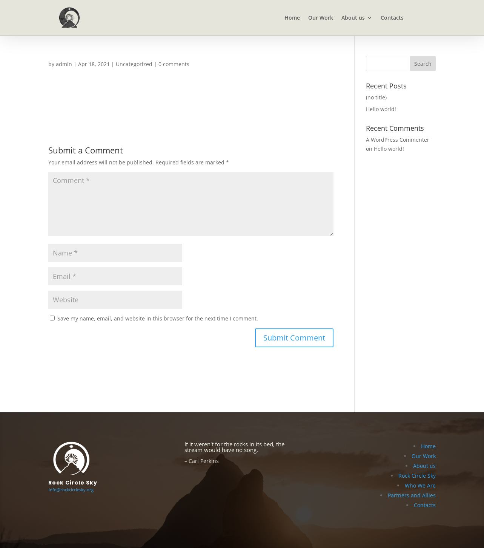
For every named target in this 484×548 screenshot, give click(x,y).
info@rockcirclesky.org (71, 489)
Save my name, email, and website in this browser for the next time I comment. (157, 318)
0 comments (173, 64)
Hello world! (381, 109)
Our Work (320, 18)
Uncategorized (134, 64)
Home (292, 18)
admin (64, 64)
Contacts (392, 18)
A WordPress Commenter (397, 139)
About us (353, 18)
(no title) (376, 97)
